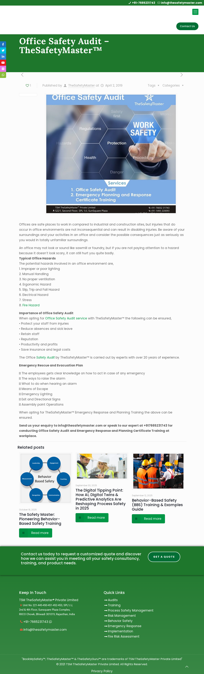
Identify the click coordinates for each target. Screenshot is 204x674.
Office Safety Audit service (66, 318)
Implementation (120, 631)
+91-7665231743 (143, 3)
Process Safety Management (130, 610)
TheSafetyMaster (81, 85)
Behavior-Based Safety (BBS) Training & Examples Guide (157, 505)
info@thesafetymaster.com (181, 3)
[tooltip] (3, 44)
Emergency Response (124, 626)
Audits (111, 600)
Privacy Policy (102, 671)
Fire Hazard (31, 305)
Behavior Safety (120, 621)
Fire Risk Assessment (123, 636)
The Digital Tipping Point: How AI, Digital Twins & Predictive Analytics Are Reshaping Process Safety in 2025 (101, 499)
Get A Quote (164, 557)
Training (114, 605)
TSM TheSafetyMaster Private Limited (92, 664)
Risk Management (122, 615)
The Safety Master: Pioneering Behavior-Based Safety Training (40, 519)
